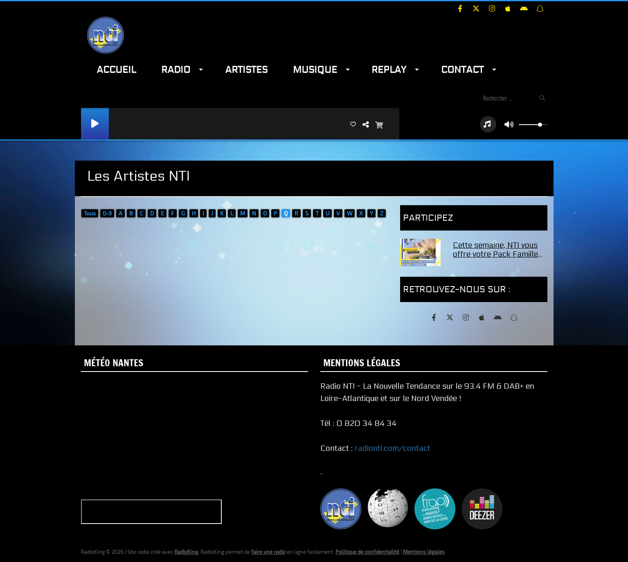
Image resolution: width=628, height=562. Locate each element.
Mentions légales (424, 552)
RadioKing (186, 552)
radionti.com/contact (392, 448)
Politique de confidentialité (367, 552)
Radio (175, 69)
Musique (315, 69)
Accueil (116, 69)
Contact (462, 69)
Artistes (246, 69)
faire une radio (268, 552)
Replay (388, 69)
